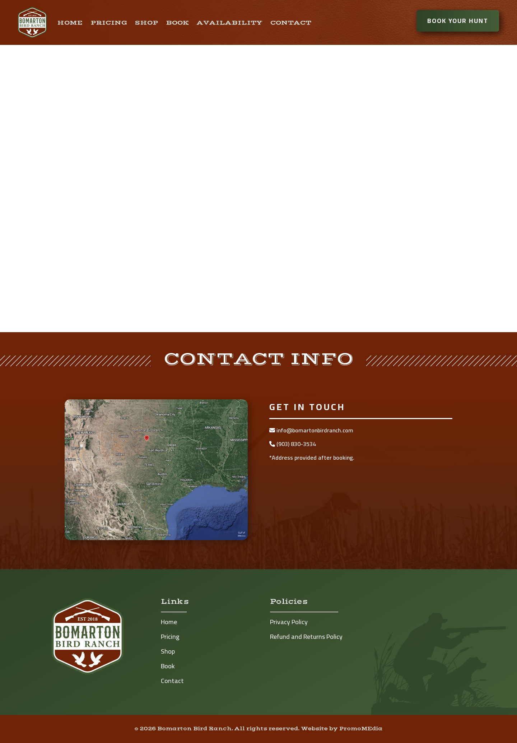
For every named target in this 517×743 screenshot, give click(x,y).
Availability (229, 23)
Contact (290, 23)
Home (70, 23)
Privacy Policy (289, 622)
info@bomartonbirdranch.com (311, 430)
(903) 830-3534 (292, 443)
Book (177, 23)
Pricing (108, 23)
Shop (146, 23)
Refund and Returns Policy (306, 636)
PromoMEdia (361, 728)
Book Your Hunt (463, 21)
